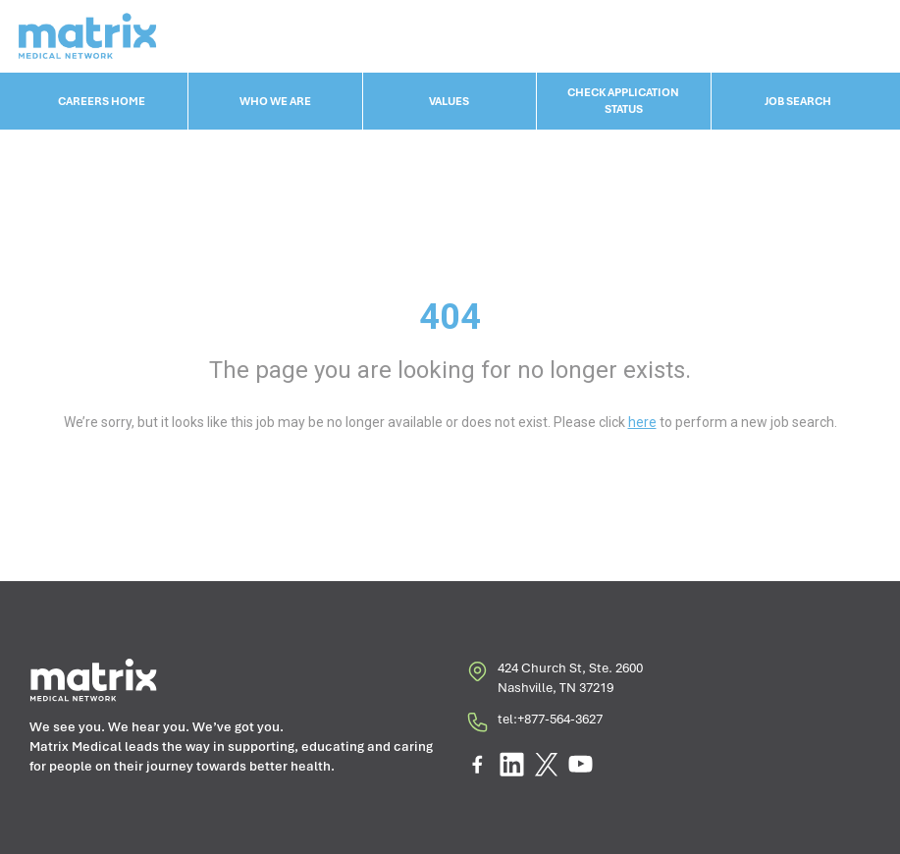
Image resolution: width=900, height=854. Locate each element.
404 (450, 317)
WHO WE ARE (275, 101)
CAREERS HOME (101, 101)
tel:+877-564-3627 (534, 725)
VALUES (449, 101)
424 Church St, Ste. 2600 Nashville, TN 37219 (554, 678)
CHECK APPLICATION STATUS (623, 100)
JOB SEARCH (798, 101)
